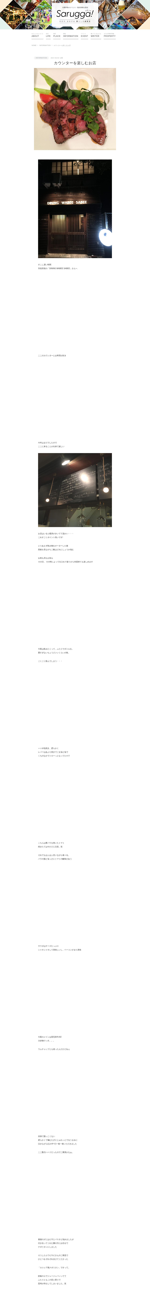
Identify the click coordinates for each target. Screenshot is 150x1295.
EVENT (84, 35)
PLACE (56, 35)
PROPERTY (110, 35)
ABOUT (37, 35)
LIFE (48, 35)
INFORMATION (70, 35)
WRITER (96, 35)
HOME (34, 45)
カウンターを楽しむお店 (62, 45)
